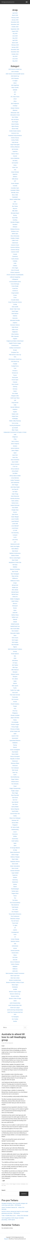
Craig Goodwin (15, 293)
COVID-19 (15, 290)
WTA (15, 1014)
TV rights (15, 925)
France (15, 375)
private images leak (15, 731)
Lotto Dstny (15, 539)
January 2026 (15, 20)
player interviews (15, 717)
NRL (15, 656)
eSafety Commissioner (15, 347)
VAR (15, 943)
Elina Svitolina (15, 334)
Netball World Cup (15, 626)
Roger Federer (15, 779)
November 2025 (15, 24)
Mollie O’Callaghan (15, 599)
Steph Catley (15, 859)
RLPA (15, 774)
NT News (15, 663)
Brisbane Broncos (15, 229)
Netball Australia (15, 624)
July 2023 (15, 56)
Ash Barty (15, 160)
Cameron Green (15, 245)
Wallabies (15, 966)
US (15, 936)
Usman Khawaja (15, 939)
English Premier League (15, 343)
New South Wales (15, 628)
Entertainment (15, 345)
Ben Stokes (15, 206)
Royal (15, 786)
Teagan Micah (15, 893)
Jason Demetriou (15, 459)
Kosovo (15, 512)
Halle (15, 405)
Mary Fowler (15, 560)
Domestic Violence (15, 325)
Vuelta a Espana (15, 964)
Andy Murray (15, 142)
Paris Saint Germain (15, 694)
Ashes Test (15, 167)
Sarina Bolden (15, 806)
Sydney (15, 884)
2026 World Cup (15, 76)
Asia (15, 169)
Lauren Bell (15, 523)
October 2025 (15, 26)
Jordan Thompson (15, 480)
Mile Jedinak (15, 589)
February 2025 (15, 45)
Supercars (15, 875)
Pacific (15, 688)
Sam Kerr (15, 799)
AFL (15, 94)
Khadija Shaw (15, 510)
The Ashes (15, 900)
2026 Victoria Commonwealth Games (15, 73)
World (15, 1000)
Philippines (15, 713)
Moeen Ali (15, 596)
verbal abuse (15, 946)
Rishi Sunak (15, 770)
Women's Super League (15, 991)
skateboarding (15, 829)
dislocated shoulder (15, 320)
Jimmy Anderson (15, 468)
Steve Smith (15, 863)
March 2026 (15, 15)
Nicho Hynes (15, 637)
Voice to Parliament (15, 962)
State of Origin (15, 854)
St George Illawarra (15, 847)
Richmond (15, 765)
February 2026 (15, 17)
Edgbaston (15, 331)
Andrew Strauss (15, 137)
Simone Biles (15, 822)
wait (5, 1185)
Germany (15, 389)
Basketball (15, 197)
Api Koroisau (15, 149)
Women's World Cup (15, 994)
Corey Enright (15, 286)
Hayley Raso (15, 416)
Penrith (15, 701)
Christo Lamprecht (15, 272)
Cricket (15, 295)
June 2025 (15, 36)
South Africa (15, 838)
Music (15, 610)
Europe (15, 350)
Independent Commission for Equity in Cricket (15, 432)
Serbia (15, 815)
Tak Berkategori (15, 888)
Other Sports (15, 685)
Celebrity (15, 261)
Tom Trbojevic (15, 911)
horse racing (15, 423)
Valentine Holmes (15, 941)
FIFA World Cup (15, 361)
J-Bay (15, 439)
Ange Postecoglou (15, 144)
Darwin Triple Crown (15, 309)
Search (3, 1190)
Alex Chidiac (15, 117)
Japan (14, 452)
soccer (15, 831)
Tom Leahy (15, 909)
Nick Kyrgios (15, 642)
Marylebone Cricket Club (15, 562)
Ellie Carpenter (15, 336)
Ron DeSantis (15, 783)
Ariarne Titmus (15, 153)
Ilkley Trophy (15, 430)
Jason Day (15, 457)
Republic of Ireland (15, 758)
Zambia (15, 1021)
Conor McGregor (15, 284)
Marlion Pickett (15, 555)
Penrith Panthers (15, 704)
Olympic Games (15, 674)
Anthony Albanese (15, 146)
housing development (15, 425)
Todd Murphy (15, 907)
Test (15, 898)
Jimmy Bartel (15, 471)
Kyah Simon (15, 514)
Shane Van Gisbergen (15, 818)
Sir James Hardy (15, 827)
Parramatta (15, 697)
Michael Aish (15, 585)
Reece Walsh (15, 754)
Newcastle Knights (15, 633)
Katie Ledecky (15, 500)
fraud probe (15, 377)
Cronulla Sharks (15, 300)
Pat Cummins (15, 699)
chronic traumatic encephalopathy (15, 274)
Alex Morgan (15, 121)
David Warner (15, 313)
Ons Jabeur (15, 678)
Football (15, 363)
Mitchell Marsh (15, 592)
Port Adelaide (15, 722)
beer (15, 201)
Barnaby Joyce (15, 192)
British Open (15, 233)
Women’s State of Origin (15, 998)
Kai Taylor (15, 491)
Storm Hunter (15, 868)
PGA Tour (15, 710)
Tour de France (15, 920)
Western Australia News (15, 980)
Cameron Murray (15, 249)
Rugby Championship (15, 788)
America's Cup (15, 133)
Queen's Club (15, 736)
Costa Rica (15, 288)
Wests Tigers (15, 984)
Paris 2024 (15, 692)
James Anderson (15, 448)
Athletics (15, 176)
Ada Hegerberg (15, 85)
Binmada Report (15, 213)
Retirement (15, 761)
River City (15, 772)
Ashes (15, 165)
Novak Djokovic (15, 653)
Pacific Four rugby (15, 690)
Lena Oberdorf (15, 525)
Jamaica (15, 446)
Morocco (15, 603)
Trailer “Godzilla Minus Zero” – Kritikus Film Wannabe (15, 1215)
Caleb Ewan (15, 242)
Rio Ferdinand (15, 768)
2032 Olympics (15, 78)
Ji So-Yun (15, 466)
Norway (15, 651)
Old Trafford (15, 665)
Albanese (15, 110)
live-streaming (15, 532)
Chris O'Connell (15, 270)
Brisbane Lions (15, 231)
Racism (15, 747)
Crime (15, 297)
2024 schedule (15, 71)
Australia (15, 185)
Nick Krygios (15, 640)
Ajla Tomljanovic (15, 103)
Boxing (15, 215)
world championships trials (15, 1005)
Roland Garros (15, 781)
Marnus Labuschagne (15, 557)
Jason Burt (15, 455)
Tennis (15, 895)
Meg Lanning (15, 576)
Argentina (15, 151)
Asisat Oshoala (15, 172)
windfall (15, 989)
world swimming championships (15, 1010)
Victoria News (15, 952)
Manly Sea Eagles (15, 546)
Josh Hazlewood (15, 482)
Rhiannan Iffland (15, 763)
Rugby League (15, 790)
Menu (5, 1027)
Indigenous (15, 436)
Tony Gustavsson (15, 916)
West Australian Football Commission (15, 973)
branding (15, 220)
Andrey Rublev (15, 140)
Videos (15, 955)
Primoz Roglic (15, 726)
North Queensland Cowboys (15, 649)
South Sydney (15, 841)
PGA (15, 708)
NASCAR (15, 612)
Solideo (15, 836)
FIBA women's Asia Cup (15, 354)
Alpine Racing (15, 126)
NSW (15, 658)
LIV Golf (15, 530)
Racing (15, 745)
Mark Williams (15, 548)
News (15, 635)
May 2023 (15, 61)
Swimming (15, 879)
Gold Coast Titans (15, 398)
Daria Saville (15, 306)
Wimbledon (15, 987)
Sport (15, 845)
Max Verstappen (15, 573)
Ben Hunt (15, 204)
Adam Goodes (15, 87)
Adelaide (15, 89)
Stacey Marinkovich (15, 852)
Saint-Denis (15, 797)
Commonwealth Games (15, 281)
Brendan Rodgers (15, 222)
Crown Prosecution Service (15, 302)
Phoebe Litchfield (15, 715)
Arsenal (15, 156)
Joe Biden (14, 473)
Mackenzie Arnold (15, 544)
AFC (15, 92)
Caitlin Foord (15, 240)
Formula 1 (15, 370)
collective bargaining (15, 277)
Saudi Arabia (15, 811)
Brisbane (15, 226)
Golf (15, 400)
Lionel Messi (15, 528)
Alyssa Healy (15, 128)
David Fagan (15, 311)
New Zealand (15, 631)
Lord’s (15, 537)
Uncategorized (15, 932)
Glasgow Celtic (15, 395)
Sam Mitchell (15, 802)
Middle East (15, 587)
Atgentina (15, 174)
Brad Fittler (15, 217)
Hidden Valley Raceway (15, 420)
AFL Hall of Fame (15, 96)
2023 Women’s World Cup (15, 69)
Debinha (15, 315)
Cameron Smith (15, 252)
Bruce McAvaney (15, 236)
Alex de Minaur (15, 119)
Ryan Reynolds (15, 795)
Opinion (15, 683)
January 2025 (15, 47)
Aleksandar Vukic (15, 112)
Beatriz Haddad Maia (15, 199)
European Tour (15, 352)
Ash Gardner (15, 162)
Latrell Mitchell (15, 521)
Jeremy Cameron (15, 464)
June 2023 (15, 58)
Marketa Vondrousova (15, 553)
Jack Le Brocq (15, 441)
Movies (15, 608)
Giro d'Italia (15, 393)
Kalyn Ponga (15, 494)
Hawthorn (15, 409)
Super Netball (15, 873)
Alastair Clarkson (15, 108)
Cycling (15, 304)
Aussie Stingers (15, 183)
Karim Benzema (15, 496)
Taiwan (15, 886)
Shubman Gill (15, 820)
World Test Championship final (15, 1012)
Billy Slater (15, 210)
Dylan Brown (15, 327)
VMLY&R (15, 959)
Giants (15, 391)
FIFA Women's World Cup (15, 359)
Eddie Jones (15, 329)
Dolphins (15, 322)
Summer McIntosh (15, 870)
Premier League (15, 724)
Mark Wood (15, 551)
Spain (15, 843)
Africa (15, 101)
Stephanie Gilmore (15, 861)
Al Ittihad (15, 105)
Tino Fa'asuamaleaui (15, 902)
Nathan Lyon (15, 617)
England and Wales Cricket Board (15, 341)
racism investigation (15, 749)
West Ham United (15, 978)
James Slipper (15, 450)
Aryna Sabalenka (15, 158)
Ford (15, 368)
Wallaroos (15, 968)
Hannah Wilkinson (15, 407)
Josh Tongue (15, 484)
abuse (14, 83)
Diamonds (15, 318)
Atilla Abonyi (15, 178)
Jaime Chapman (15, 443)
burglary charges (15, 238)
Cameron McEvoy (15, 247)
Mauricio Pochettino (15, 569)
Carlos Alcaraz (15, 258)
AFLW (15, 99)
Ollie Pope (15, 667)
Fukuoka (15, 382)
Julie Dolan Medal (15, 487)
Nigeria (15, 647)
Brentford (15, 224)
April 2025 (15, 40)
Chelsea (15, 265)
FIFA (15, 357)
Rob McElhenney (15, 777)
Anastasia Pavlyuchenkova (15, 135)
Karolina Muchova (14, 498)
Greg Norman (15, 402)
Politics (15, 720)
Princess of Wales (15, 729)
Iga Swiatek (15, 427)
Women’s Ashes (15, 996)
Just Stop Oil (15, 489)
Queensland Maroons (15, 740)
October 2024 (15, 54)
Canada (15, 254)
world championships (15, 1003)
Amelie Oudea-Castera (15, 131)
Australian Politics (15, 190)
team (27, 1184)
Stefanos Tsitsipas (15, 857)
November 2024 (15, 51)
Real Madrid (15, 752)
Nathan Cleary (15, 615)
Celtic (15, 263)
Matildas (15, 567)
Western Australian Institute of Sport (15, 982)
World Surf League (15, 1007)
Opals (15, 681)
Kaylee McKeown (15, 505)
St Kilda (15, 850)
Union (15, 934)
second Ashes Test (15, 813)
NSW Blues (15, 660)
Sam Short (15, 804)
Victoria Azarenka (15, 950)
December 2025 (15, 22)
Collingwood (15, 279)
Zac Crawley (15, 1019)
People (15, 706)
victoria (15, 948)
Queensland (15, 738)
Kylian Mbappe (15, 516)
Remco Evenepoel (15, 756)
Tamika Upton (15, 891)
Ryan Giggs (15, 793)
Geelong (15, 386)
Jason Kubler (15, 462)
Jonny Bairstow (15, 478)
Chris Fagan (15, 268)
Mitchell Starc (15, 594)
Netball (15, 621)
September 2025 (15, 29)
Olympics (15, 676)
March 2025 (15, 42)
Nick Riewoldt (15, 644)
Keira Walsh (15, 507)
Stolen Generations (15, 866)
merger (15, 583)
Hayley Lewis (15, 414)
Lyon (15, 541)
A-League (15, 80)
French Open (15, 379)
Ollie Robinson (15, 669)
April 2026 (15, 13)
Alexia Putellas (15, 124)
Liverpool (15, 535)
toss (2, 1185)
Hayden (15, 411)
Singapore (15, 825)
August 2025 (15, 31)
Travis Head (15, 923)
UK (15, 927)
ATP (15, 181)
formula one (15, 373)
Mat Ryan (15, 564)
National (15, 619)
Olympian (15, 672)
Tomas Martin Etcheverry (15, 914)
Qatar (15, 733)
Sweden (15, 877)
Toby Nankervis (15, 904)
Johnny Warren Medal (15, 475)
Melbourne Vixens (15, 580)
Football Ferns (15, 366)
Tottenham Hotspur (15, 918)
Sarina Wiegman (15, 809)
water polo (15, 971)
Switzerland (15, 882)
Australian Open (15, 188)
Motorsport (15, 605)
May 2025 (15, 38)
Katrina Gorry (15, 503)
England (15, 338)
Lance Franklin (15, 519)
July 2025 (15, 33)
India (15, 434)
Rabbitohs (15, 742)
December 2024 (15, 49)
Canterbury (15, 256)
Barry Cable (15, 194)
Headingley (15, 418)
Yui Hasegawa (15, 1016)
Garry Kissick (15, 384)
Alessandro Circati (15, 115)
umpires (15, 930)
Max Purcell (15, 571)
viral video (15, 957)
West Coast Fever (15, 975)
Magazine (6, 1238)
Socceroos (15, 834)
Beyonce (15, 208)
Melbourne (15, 578)
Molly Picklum (15, 601)
